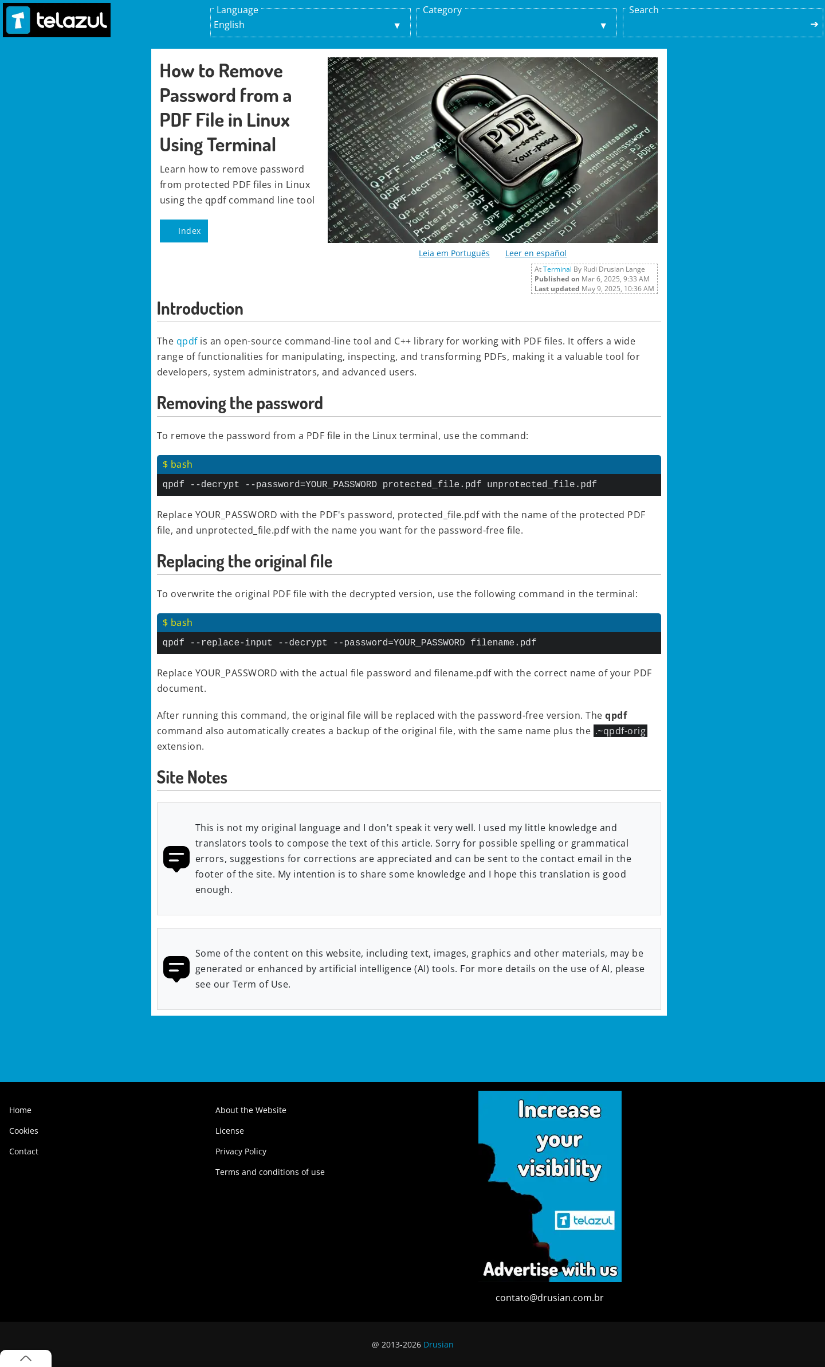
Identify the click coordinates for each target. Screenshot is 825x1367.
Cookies (23, 1130)
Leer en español (536, 253)
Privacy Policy (240, 1151)
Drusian (438, 1344)
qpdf (187, 341)
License (229, 1130)
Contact (23, 1151)
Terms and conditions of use (270, 1171)
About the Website (250, 1109)
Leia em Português (454, 253)
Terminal (557, 269)
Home (20, 1109)
